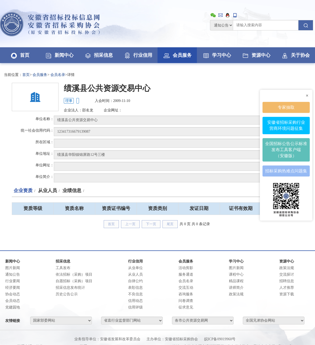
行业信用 (137, 55)
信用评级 (135, 307)
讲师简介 (236, 288)
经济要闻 (12, 288)
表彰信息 (135, 288)
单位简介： (44, 177)
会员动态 (12, 301)
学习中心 (216, 55)
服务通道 (185, 274)
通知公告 (12, 274)
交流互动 (185, 288)
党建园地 (12, 307)
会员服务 (177, 55)
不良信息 (135, 294)
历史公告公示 (67, 294)
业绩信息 (71, 190)
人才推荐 (286, 288)
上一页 (130, 224)
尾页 (170, 224)
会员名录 (57, 75)
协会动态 (12, 294)
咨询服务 (185, 294)
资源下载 (286, 294)
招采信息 (98, 55)
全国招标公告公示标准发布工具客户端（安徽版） (286, 149)
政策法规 (236, 294)
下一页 (151, 224)
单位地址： (44, 154)
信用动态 (135, 301)
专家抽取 (286, 107)
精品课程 (236, 281)
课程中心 (236, 274)
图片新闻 (12, 268)
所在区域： (44, 142)
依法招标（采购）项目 (74, 274)
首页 (19, 55)
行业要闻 (12, 281)
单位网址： (44, 165)
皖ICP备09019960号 (220, 339)
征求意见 (185, 307)
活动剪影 (185, 268)
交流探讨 (286, 274)
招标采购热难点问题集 (286, 170)
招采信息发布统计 (70, 288)
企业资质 (23, 190)
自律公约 (135, 281)
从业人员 (47, 190)
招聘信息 (286, 281)
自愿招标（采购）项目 (74, 281)
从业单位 (135, 268)
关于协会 (295, 55)
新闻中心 (59, 55)
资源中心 (256, 55)
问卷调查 (185, 301)
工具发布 (63, 268)
